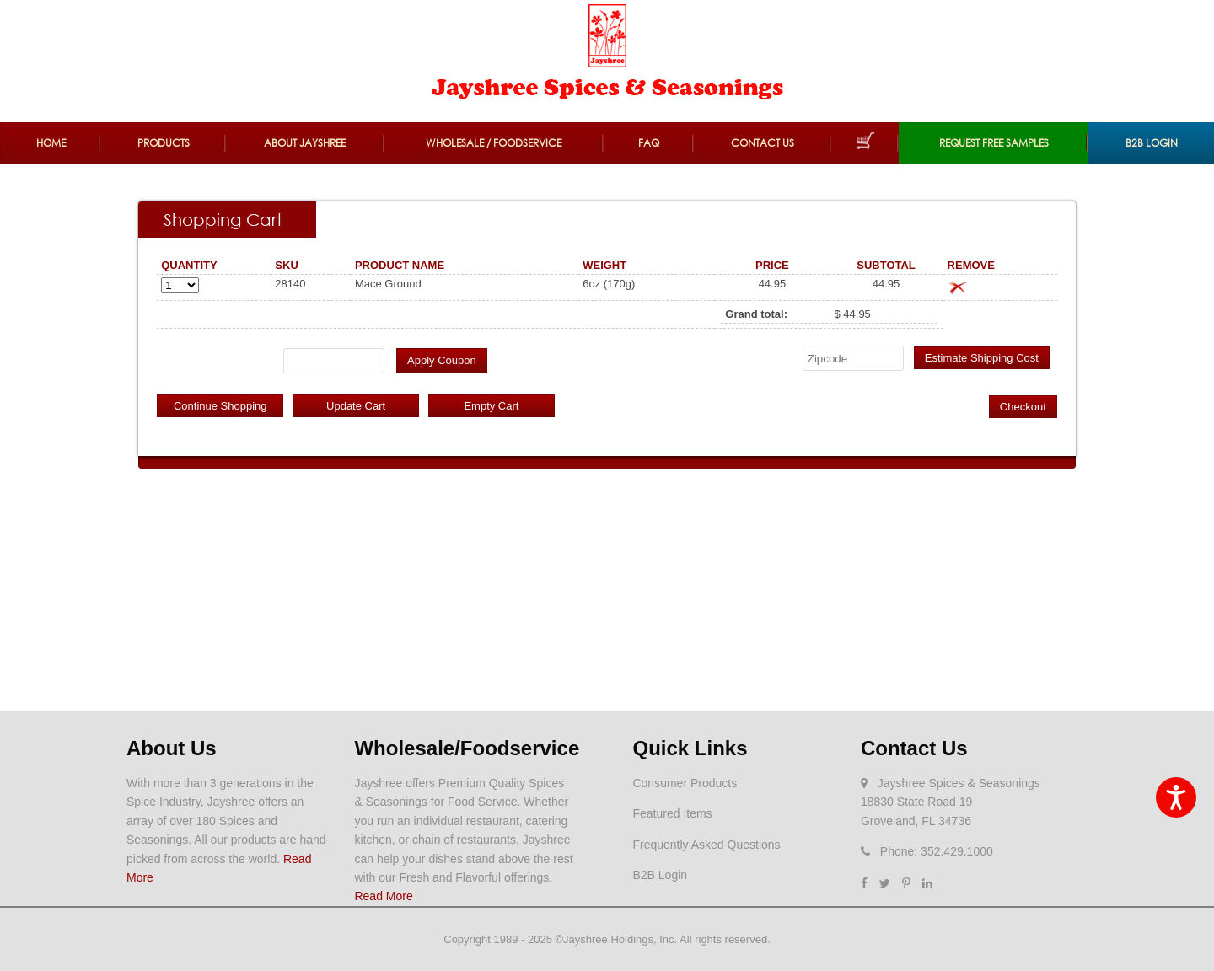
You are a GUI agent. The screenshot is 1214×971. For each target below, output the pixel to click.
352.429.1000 (957, 851)
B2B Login (1151, 143)
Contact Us (762, 143)
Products (163, 143)
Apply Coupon (441, 360)
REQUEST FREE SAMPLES (994, 143)
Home (51, 143)
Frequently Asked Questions (706, 844)
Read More (383, 896)
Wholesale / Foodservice (493, 143)
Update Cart (355, 406)
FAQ (648, 143)
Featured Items (672, 813)
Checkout (1023, 406)
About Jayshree (305, 143)
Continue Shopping (220, 406)
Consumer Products (684, 783)
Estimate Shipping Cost (982, 357)
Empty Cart (491, 406)
